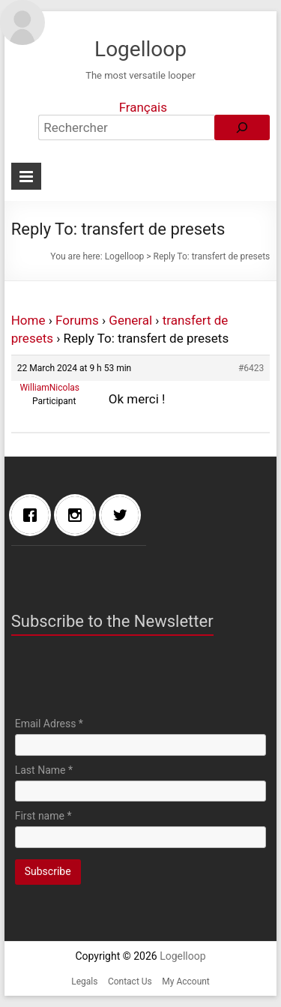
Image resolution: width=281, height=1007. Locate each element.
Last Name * (44, 770)
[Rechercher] (242, 127)
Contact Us (130, 981)
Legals (84, 981)
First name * (43, 816)
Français (143, 107)
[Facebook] (33, 515)
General (130, 320)
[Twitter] (123, 515)
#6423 (251, 368)
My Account (186, 981)
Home (28, 320)
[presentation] (129, 680)
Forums (77, 320)
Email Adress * (49, 724)
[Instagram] (78, 515)
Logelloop (140, 49)
